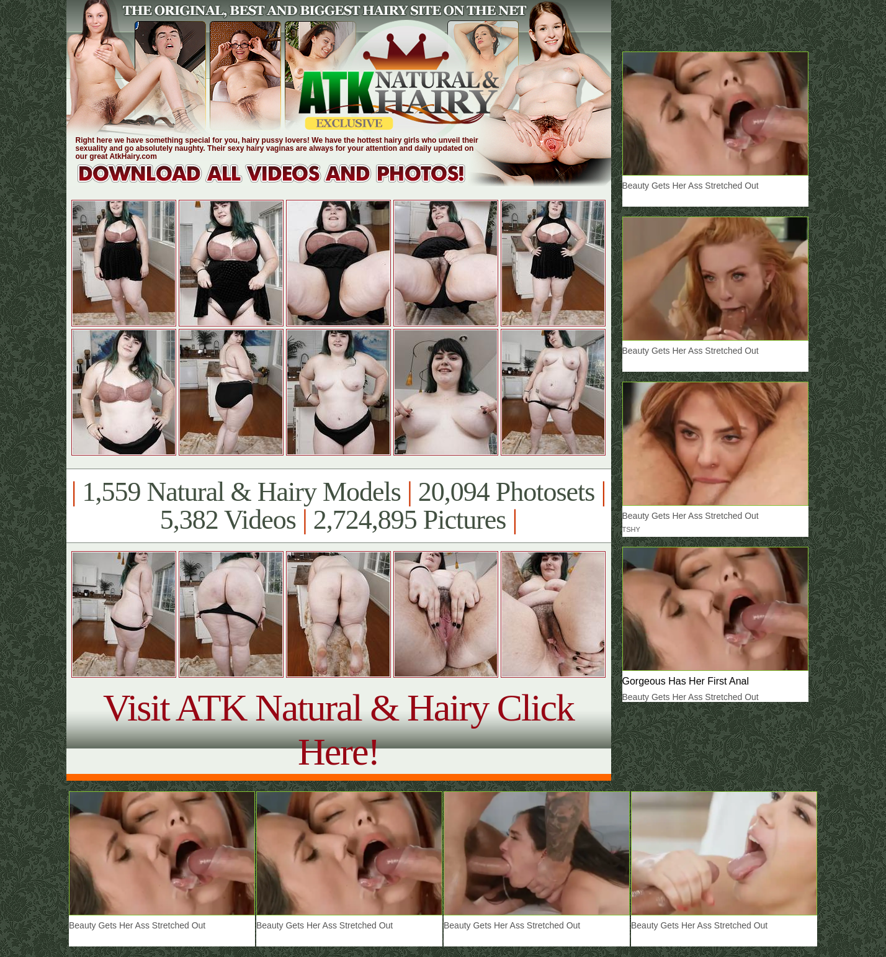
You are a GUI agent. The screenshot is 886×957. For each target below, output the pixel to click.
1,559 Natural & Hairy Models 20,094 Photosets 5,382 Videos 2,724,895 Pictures (338, 506)
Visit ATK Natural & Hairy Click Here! (338, 729)
